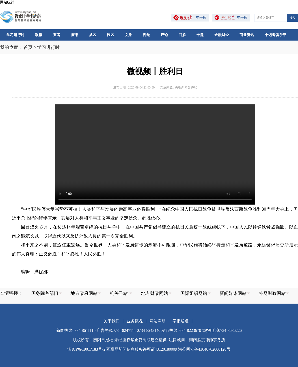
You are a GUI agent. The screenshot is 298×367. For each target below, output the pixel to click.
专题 (200, 35)
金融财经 (221, 35)
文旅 (128, 35)
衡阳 (74, 35)
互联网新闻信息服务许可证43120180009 (141, 349)
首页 (28, 47)
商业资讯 (247, 35)
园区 (110, 35)
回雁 (182, 35)
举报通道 (181, 321)
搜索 (292, 17)
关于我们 (112, 321)
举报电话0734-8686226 (222, 330)
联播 (38, 35)
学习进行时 (15, 35)
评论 (164, 35)
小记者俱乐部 (275, 35)
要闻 (56, 35)
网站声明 (157, 321)
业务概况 (135, 321)
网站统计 (7, 2)
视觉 (146, 35)
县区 (92, 35)
